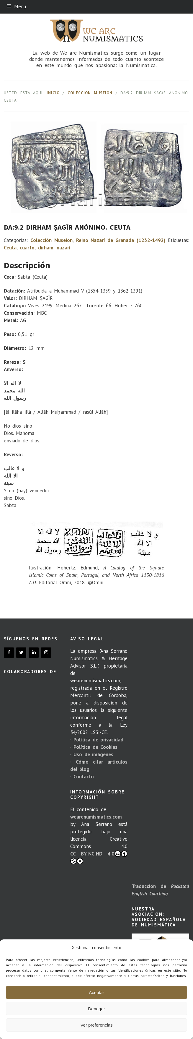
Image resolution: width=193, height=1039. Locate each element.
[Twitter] (21, 652)
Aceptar (96, 992)
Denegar (96, 1008)
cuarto (27, 247)
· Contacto (82, 776)
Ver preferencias (96, 1024)
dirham (45, 247)
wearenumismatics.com (96, 817)
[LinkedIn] (34, 652)
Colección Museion (90, 92)
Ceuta (10, 247)
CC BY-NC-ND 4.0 (99, 857)
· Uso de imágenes (91, 754)
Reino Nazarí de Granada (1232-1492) (120, 240)
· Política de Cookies (93, 747)
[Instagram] (46, 652)
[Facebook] (9, 652)
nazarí (64, 247)
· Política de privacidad (96, 739)
